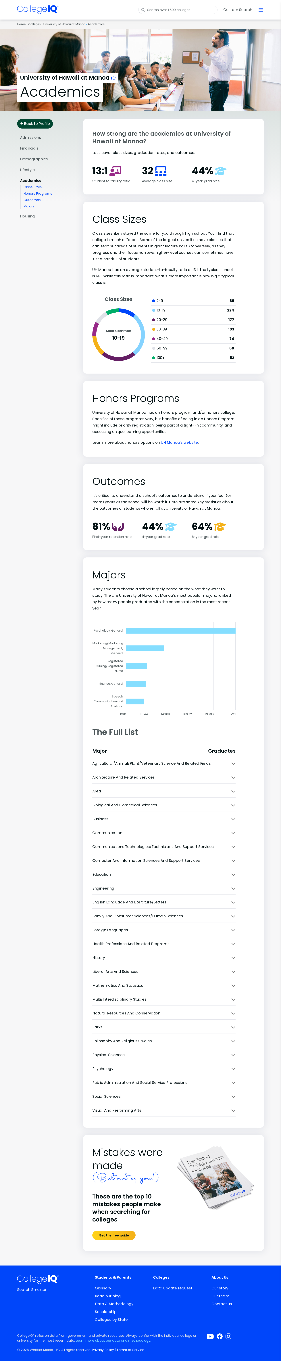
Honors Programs (38, 193)
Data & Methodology (114, 1303)
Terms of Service (130, 1349)
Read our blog (108, 1296)
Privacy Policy (103, 1349)
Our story (219, 1288)
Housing (27, 216)
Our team (220, 1296)
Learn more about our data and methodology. (113, 1340)
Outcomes (32, 200)
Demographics (34, 159)
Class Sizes (33, 187)
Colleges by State (111, 1319)
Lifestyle (27, 169)
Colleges (34, 24)
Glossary (103, 1288)
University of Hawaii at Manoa (64, 24)
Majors (29, 206)
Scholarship (106, 1311)
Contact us (221, 1303)
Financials (29, 148)
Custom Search (237, 9)
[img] (38, 11)
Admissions (30, 137)
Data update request (172, 1288)
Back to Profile (35, 123)
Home (21, 24)
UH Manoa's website (179, 442)
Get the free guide (114, 1235)
